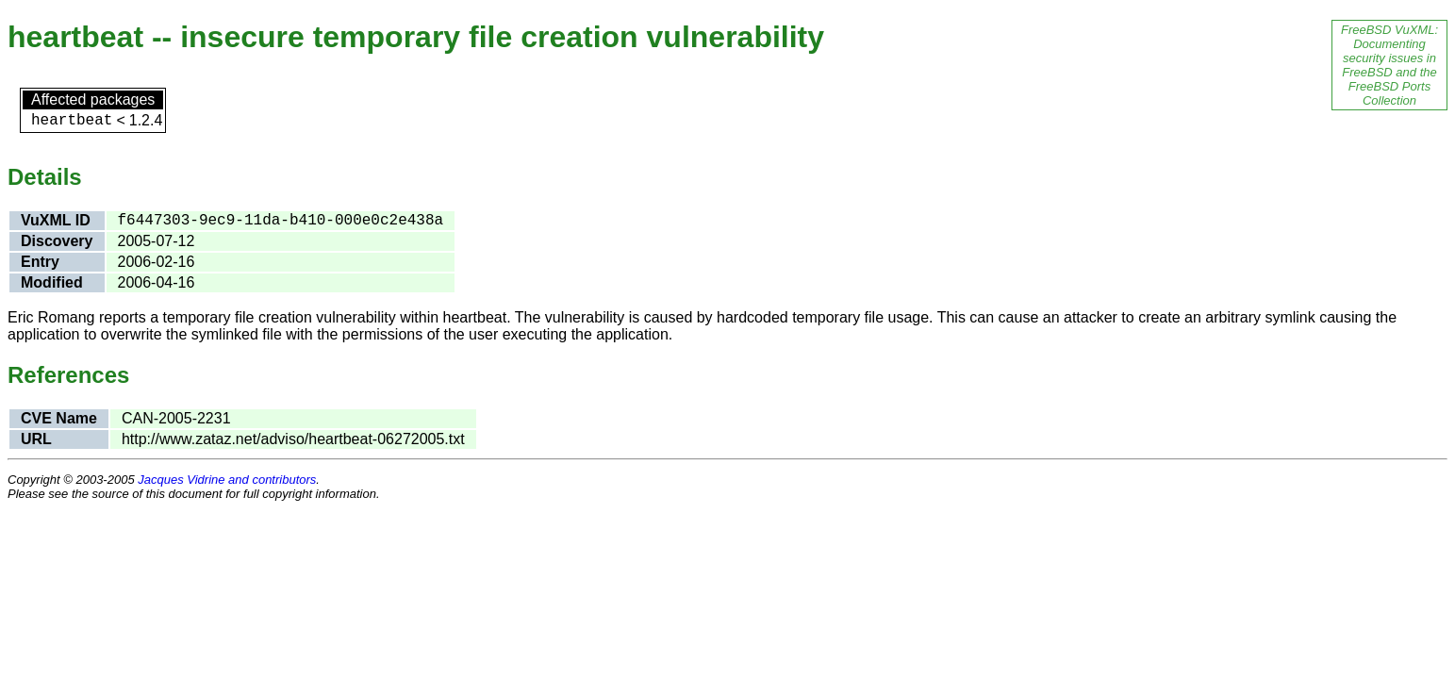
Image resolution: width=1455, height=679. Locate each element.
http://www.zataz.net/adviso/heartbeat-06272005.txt (293, 439)
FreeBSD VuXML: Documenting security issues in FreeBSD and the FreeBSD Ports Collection (1389, 65)
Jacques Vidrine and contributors (227, 479)
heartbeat (71, 120)
